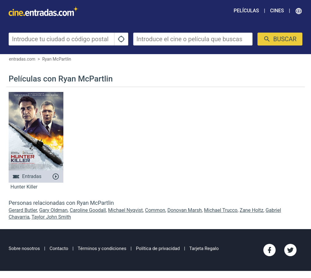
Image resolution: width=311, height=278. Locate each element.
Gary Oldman (53, 210)
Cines (277, 11)
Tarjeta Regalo (204, 248)
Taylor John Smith (51, 217)
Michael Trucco (220, 210)
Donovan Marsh (184, 210)
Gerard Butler (23, 210)
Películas (246, 11)
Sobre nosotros (24, 248)
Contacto (59, 248)
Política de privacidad (158, 248)
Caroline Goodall (88, 210)
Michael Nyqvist (125, 210)
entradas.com (22, 59)
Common (155, 210)
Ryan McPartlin (56, 59)
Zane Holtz (251, 210)
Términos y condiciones (102, 248)
